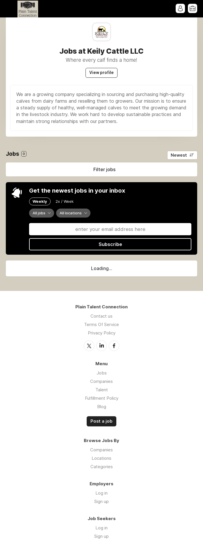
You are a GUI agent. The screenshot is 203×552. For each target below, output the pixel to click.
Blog (101, 406)
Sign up (101, 501)
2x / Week (65, 201)
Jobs (102, 373)
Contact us (101, 316)
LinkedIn (101, 346)
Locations (101, 458)
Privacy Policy (101, 333)
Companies (101, 381)
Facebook (114, 346)
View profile (101, 72)
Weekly (40, 201)
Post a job (101, 421)
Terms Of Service (101, 324)
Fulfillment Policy (101, 398)
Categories (101, 466)
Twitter (89, 346)
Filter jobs (104, 169)
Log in (101, 493)
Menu (10, 8)
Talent (101, 389)
